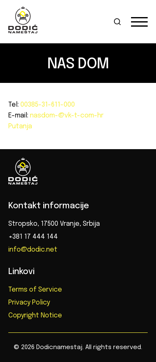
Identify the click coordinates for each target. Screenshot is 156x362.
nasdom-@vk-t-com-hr (66, 115)
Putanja (20, 126)
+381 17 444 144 (33, 236)
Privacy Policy (29, 302)
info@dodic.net (32, 249)
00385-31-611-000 (47, 104)
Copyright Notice (35, 315)
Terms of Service (35, 289)
